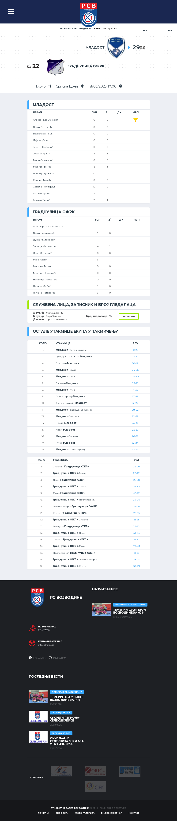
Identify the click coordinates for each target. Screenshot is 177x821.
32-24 (135, 442)
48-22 (136, 493)
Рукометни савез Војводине (70, 808)
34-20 (136, 466)
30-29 (136, 566)
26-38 (135, 436)
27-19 (136, 506)
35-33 (135, 422)
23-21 (135, 383)
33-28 (136, 533)
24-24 (136, 499)
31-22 (136, 539)
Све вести (62, 813)
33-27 (135, 449)
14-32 (135, 389)
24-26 (135, 369)
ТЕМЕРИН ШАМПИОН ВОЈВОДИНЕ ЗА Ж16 (129, 611)
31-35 (136, 552)
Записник (128, 316)
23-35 (136, 519)
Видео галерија (111, 813)
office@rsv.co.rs (46, 645)
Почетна (43, 813)
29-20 (135, 376)
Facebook (37, 657)
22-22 (135, 356)
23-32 (135, 429)
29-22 (135, 409)
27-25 (135, 396)
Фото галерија (84, 813)
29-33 (136, 513)
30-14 (135, 363)
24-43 (136, 546)
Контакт (134, 813)
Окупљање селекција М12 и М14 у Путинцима (67, 741)
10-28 (135, 349)
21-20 (136, 486)
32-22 (135, 403)
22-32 (135, 416)
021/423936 (43, 630)
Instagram (57, 657)
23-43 (136, 559)
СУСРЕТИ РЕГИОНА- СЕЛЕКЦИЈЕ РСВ (65, 719)
